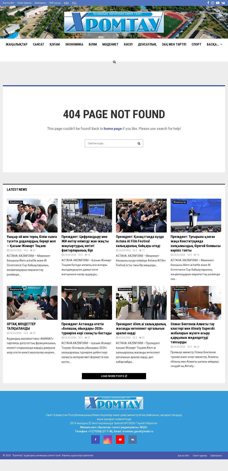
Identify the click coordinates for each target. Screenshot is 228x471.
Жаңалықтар (16, 44)
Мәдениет (110, 44)
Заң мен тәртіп (174, 44)
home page (113, 129)
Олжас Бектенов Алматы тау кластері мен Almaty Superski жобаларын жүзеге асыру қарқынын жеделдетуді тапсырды (193, 333)
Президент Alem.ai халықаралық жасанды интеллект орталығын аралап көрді (141, 328)
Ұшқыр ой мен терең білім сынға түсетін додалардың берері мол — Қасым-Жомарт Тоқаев (32, 241)
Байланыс (40, 3)
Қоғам (55, 44)
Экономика (74, 44)
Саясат (38, 44)
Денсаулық (147, 44)
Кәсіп (128, 44)
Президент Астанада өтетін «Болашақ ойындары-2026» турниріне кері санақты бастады (86, 328)
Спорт (196, 44)
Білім (93, 44)
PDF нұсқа (55, 3)
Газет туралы (24, 3)
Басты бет (8, 3)
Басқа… (213, 44)
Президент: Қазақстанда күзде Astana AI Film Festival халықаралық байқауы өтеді (140, 241)
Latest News (17, 189)
